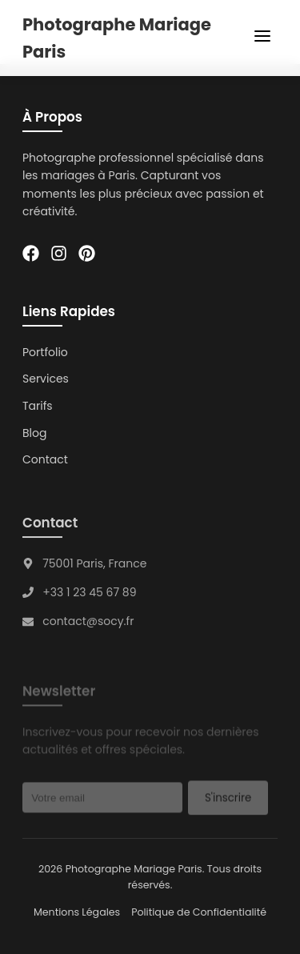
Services (45, 379)
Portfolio (45, 352)
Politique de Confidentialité (198, 912)
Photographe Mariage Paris (116, 38)
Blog (34, 433)
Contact (45, 459)
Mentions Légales (77, 912)
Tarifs (37, 406)
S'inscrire (228, 800)
